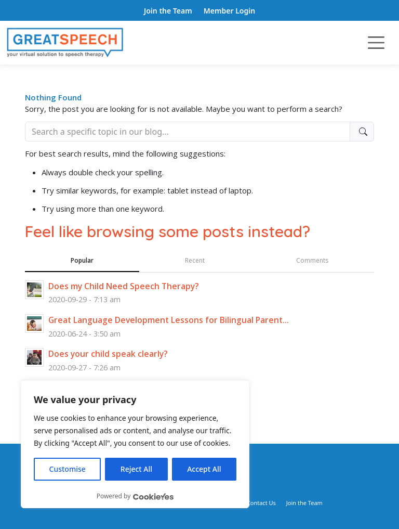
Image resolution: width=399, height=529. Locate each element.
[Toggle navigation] (376, 42)
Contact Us (261, 503)
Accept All (204, 469)
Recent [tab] (195, 260)
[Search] (187, 131)
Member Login (229, 11)
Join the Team (168, 11)
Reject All (136, 469)
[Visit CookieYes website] (153, 496)
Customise (67, 469)
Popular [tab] (82, 260)
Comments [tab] (312, 260)
